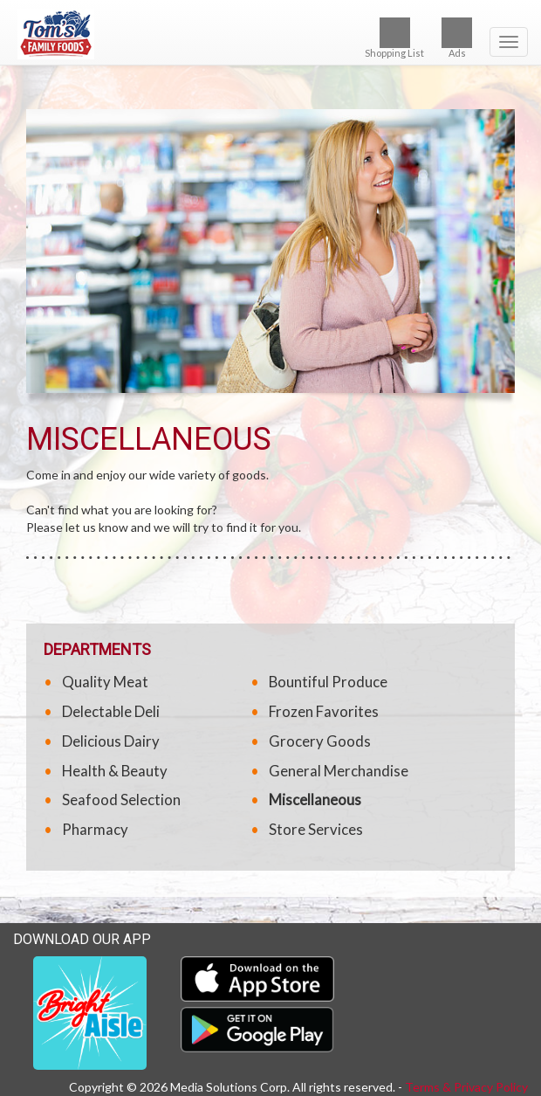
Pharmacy (95, 829)
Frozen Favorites (324, 711)
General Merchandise (338, 771)
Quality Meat (105, 681)
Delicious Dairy (111, 741)
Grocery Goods (320, 741)
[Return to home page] (270, 34)
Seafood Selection (121, 799)
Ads (457, 38)
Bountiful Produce (328, 681)
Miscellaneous (315, 799)
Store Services (316, 829)
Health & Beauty (115, 771)
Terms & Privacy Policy (466, 1086)
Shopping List (394, 38)
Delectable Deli (111, 711)
